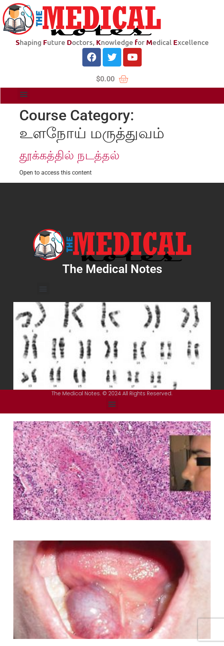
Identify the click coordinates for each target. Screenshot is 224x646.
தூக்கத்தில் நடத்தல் (69, 155)
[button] (23, 94)
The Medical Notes (112, 269)
